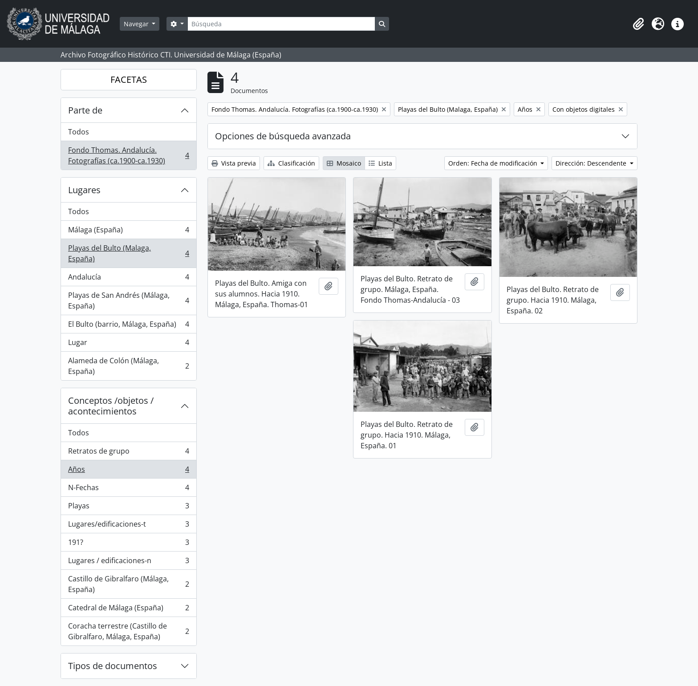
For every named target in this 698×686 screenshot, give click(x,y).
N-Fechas (128, 489)
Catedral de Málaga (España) (128, 609)
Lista (380, 163)
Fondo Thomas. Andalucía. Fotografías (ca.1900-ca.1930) (128, 155)
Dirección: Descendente (592, 163)
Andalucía (128, 279)
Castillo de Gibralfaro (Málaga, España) (128, 584)
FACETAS (128, 79)
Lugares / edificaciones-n (128, 562)
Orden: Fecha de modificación (493, 163)
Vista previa (233, 163)
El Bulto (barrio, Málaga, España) (128, 326)
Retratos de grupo (128, 453)
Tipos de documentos (112, 666)
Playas (128, 507)
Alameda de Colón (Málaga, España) (128, 366)
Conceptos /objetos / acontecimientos (111, 405)
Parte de (85, 110)
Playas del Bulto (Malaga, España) (128, 253)
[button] (638, 24)
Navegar (137, 24)
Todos (78, 132)
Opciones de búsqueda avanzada (283, 136)
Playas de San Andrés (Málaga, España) (128, 300)
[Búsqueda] (281, 24)
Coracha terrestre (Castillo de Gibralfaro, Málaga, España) (128, 631)
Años (128, 471)
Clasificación (291, 163)
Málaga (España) (128, 231)
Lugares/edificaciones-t (128, 526)
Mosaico (344, 163)
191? (128, 544)
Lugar (128, 344)
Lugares (84, 190)
